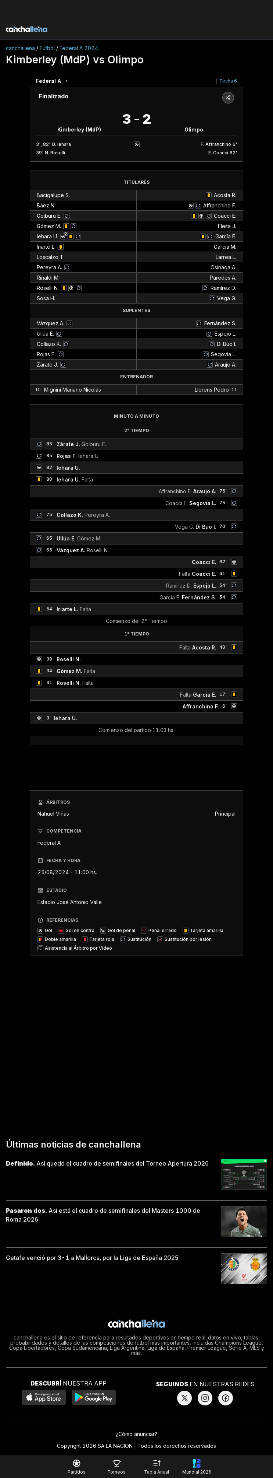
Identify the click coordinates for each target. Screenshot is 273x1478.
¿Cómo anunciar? (136, 1434)
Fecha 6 (228, 81)
